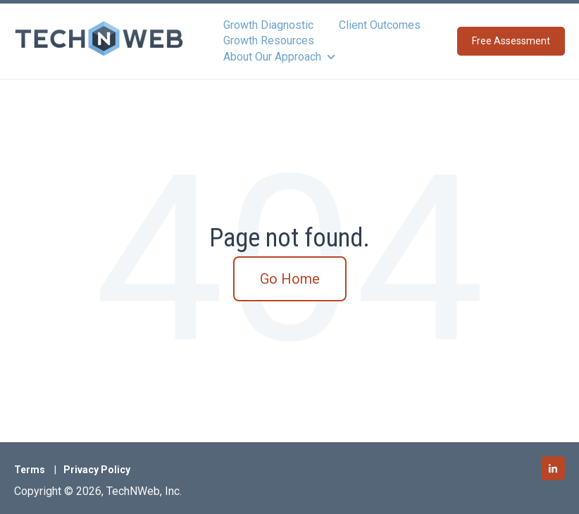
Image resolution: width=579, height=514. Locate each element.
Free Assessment (511, 40)
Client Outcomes (380, 25)
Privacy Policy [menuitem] (96, 469)
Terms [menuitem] (29, 469)
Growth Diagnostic (268, 25)
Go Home (290, 278)
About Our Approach (272, 56)
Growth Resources (268, 40)
